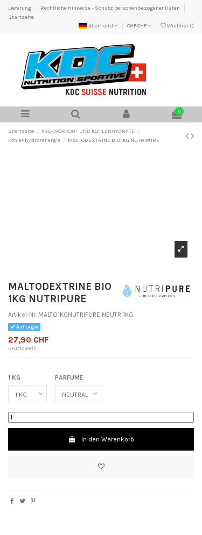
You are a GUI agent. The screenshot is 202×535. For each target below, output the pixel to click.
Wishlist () (177, 26)
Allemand (98, 26)
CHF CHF (139, 26)
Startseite (21, 17)
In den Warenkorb (101, 439)
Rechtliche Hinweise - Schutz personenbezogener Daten (110, 8)
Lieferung (20, 8)
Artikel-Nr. (22, 314)
